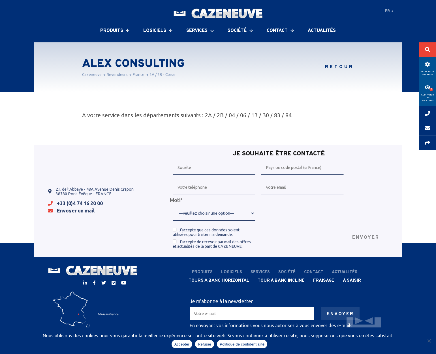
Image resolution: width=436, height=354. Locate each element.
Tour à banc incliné (281, 280)
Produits (114, 31)
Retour (339, 67)
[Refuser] (429, 341)
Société (240, 31)
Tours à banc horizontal (219, 280)
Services (199, 31)
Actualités (322, 31)
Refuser (204, 344)
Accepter (181, 344)
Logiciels (157, 31)
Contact (280, 31)
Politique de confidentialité (242, 344)
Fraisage (323, 280)
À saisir (352, 280)
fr (389, 10)
